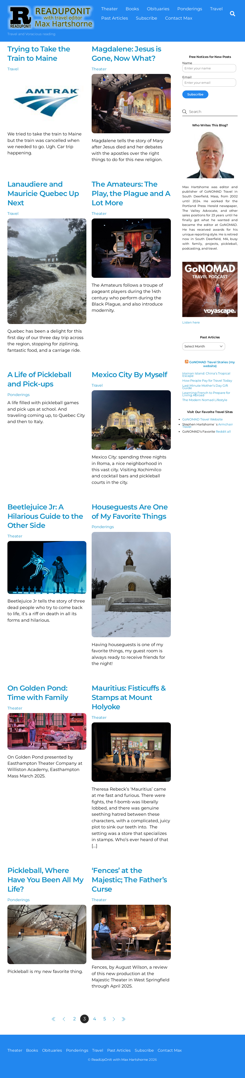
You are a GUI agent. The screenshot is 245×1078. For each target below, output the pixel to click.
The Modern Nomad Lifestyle (204, 400)
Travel (216, 8)
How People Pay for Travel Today (207, 381)
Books (132, 8)
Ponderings (189, 8)
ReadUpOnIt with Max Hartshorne (119, 1059)
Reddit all (223, 432)
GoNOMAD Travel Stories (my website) (212, 364)
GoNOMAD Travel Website (202, 419)
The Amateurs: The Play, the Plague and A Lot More (131, 193)
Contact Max (178, 18)
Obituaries (158, 8)
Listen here (191, 322)
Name (187, 63)
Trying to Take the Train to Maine (38, 54)
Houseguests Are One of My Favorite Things (130, 512)
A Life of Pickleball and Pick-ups (39, 379)
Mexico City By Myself (129, 374)
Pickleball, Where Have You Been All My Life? (45, 880)
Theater (109, 8)
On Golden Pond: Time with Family (37, 693)
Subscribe (146, 18)
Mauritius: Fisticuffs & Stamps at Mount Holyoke (128, 697)
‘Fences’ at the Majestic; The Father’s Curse (129, 880)
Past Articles (114, 18)
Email (187, 77)
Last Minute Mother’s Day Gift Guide (205, 387)
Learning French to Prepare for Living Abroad (206, 394)
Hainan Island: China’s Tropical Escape (206, 374)
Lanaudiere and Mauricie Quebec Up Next (43, 193)
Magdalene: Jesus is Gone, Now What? (126, 54)
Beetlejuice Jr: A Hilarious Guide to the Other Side (45, 516)
